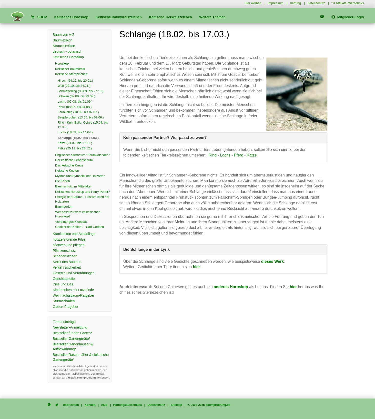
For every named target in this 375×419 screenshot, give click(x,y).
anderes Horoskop (231, 287)
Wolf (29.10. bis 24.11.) (74, 86)
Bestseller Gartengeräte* (71, 339)
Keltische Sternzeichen (71, 74)
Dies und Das (63, 284)
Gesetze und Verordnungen (73, 273)
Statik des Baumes (67, 262)
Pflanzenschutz (64, 251)
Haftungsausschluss (127, 405)
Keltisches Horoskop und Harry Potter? (82, 192)
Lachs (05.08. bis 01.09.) (75, 101)
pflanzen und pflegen (68, 245)
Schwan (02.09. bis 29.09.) (76, 96)
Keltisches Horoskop (71, 17)
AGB (104, 405)
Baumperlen (63, 206)
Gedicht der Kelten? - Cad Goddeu (79, 227)
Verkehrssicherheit (67, 267)
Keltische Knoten (67, 170)
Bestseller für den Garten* (72, 333)
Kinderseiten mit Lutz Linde (73, 290)
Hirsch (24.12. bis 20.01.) (75, 80)
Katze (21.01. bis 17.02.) (75, 143)
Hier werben (252, 3)
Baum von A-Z (63, 35)
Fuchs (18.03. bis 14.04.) (75, 132)
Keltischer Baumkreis (70, 69)
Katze (252, 155)
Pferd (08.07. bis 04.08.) (74, 107)
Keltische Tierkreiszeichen (170, 17)
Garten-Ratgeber (65, 307)
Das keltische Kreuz (69, 165)
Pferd (238, 155)
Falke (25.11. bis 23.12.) (75, 148)
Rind (213, 155)
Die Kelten (62, 181)
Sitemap (176, 405)
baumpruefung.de (218, 405)
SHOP (39, 17)
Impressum (275, 3)
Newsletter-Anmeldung (70, 327)
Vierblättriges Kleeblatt (71, 222)
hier (293, 287)
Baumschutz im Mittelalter (73, 186)
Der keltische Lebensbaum (74, 160)
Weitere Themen (212, 17)
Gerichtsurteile (64, 279)
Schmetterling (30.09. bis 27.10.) (80, 91)
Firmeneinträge (64, 322)
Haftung (295, 3)
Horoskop (62, 63)
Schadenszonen (65, 256)
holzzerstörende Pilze (69, 239)
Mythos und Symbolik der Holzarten (80, 176)
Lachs (225, 155)
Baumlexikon (62, 40)
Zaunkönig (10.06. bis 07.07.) (78, 112)
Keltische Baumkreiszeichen (119, 17)
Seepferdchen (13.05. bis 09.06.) (81, 117)
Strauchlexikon (64, 46)
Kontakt (89, 405)
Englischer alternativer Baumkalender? (82, 155)
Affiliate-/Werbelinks (350, 3)
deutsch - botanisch (67, 51)
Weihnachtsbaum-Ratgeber (73, 295)
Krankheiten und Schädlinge (74, 234)
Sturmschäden (64, 301)
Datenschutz (316, 3)
